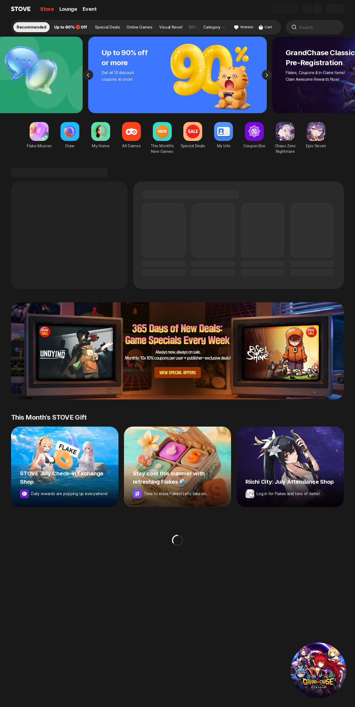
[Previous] (88, 79)
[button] (318, 670)
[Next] (267, 79)
